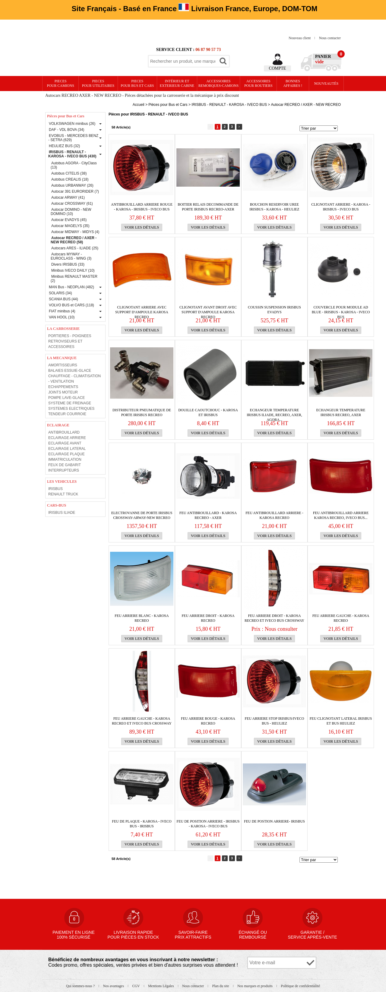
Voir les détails (142, 227)
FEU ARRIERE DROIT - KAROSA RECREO (208, 618)
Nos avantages (114, 986)
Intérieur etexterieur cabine (177, 83)
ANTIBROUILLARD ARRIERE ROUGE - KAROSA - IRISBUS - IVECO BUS (141, 206)
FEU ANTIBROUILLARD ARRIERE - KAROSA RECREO (274, 515)
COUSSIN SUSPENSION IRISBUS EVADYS (274, 309)
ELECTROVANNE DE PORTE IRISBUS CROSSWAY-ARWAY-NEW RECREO (141, 515)
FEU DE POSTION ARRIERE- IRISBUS (274, 821)
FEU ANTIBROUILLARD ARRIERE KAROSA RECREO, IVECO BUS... (341, 515)
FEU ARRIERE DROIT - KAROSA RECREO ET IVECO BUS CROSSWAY (274, 618)
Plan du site (221, 986)
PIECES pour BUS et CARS (137, 83)
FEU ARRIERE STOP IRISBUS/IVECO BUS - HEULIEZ (274, 720)
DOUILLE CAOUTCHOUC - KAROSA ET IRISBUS (208, 412)
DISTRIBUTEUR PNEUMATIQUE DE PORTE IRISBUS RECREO (141, 412)
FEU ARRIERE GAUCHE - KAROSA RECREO (340, 618)
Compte (277, 68)
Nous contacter (330, 38)
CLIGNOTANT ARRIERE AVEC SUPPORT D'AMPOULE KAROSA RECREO (141, 309)
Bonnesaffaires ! (292, 83)
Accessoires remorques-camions (218, 83)
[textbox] (183, 61)
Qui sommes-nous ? (81, 986)
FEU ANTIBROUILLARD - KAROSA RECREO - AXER (208, 515)
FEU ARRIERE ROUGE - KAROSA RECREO (208, 720)
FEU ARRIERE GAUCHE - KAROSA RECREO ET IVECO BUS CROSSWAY (142, 720)
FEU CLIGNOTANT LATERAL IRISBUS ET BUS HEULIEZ (341, 720)
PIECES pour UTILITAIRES (98, 83)
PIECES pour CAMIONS (60, 83)
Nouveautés (326, 83)
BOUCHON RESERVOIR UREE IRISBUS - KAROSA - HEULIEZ (274, 206)
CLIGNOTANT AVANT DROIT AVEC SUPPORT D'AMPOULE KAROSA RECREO (208, 309)
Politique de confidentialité (300, 986)
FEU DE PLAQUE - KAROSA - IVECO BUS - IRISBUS (141, 823)
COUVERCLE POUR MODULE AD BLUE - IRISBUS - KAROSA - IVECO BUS (341, 309)
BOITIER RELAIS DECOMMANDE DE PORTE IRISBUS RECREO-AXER (208, 206)
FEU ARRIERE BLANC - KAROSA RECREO (142, 618)
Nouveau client (300, 38)
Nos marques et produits (255, 986)
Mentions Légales (161, 986)
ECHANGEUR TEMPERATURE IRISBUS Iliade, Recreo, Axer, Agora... (274, 412)
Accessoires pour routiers (258, 83)
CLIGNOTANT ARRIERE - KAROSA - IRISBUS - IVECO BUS (340, 206)
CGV (136, 986)
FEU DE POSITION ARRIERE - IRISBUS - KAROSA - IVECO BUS (207, 823)
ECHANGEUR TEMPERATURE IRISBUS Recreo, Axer (340, 412)
